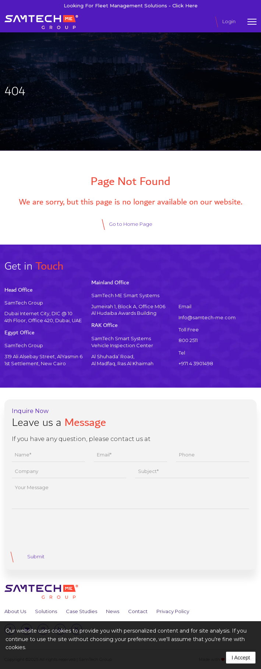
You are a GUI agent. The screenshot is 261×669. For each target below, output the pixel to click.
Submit (36, 556)
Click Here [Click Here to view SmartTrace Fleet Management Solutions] (185, 5)
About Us (15, 611)
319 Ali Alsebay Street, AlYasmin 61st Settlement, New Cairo (43, 360)
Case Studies (81, 611)
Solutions (46, 611)
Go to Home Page (130, 224)
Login (229, 21)
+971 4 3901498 (196, 363)
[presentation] (68, 529)
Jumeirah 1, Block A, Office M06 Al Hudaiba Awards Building (128, 309)
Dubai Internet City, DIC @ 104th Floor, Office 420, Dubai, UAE (43, 316)
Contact (138, 611)
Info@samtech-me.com (207, 317)
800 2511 (188, 340)
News (112, 611)
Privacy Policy (172, 611)
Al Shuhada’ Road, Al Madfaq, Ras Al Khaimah (122, 360)
